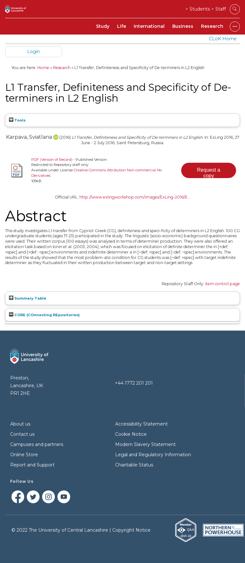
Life (121, 26)
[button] (208, 170)
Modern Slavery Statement (145, 444)
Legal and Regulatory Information (153, 454)
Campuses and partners (36, 444)
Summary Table (27, 298)
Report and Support (32, 465)
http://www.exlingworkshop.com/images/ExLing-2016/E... (134, 197)
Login (33, 51)
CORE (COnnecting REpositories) (44, 315)
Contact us (22, 434)
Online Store (24, 454)
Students (199, 9)
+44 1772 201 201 (134, 383)
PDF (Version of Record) (51, 159)
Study (102, 26)
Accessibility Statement (141, 424)
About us (20, 424)
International (149, 26)
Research (212, 26)
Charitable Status (134, 465)
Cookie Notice (131, 434)
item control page (222, 283)
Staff (220, 9)
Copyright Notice (131, 530)
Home (43, 67)
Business (182, 26)
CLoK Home (223, 39)
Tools (17, 120)
